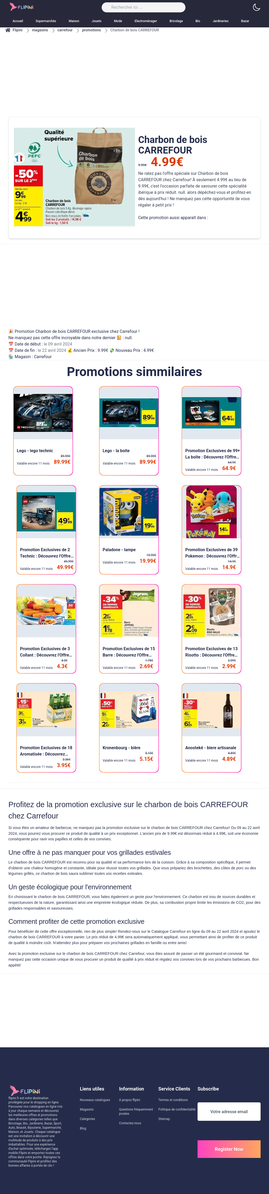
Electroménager (146, 21)
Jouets (96, 21)
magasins (40, 30)
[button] (256, 7)
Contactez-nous (130, 1123)
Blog (83, 1128)
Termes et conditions (173, 1100)
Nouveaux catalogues (95, 1100)
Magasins (87, 1109)
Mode (118, 21)
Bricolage (176, 21)
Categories (87, 1119)
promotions (91, 30)
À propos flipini (129, 1100)
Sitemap (164, 1119)
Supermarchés (46, 21)
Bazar (245, 21)
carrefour (65, 30)
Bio (197, 21)
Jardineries (221, 21)
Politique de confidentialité (177, 1109)
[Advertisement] (134, 69)
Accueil (18, 21)
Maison (74, 21)
